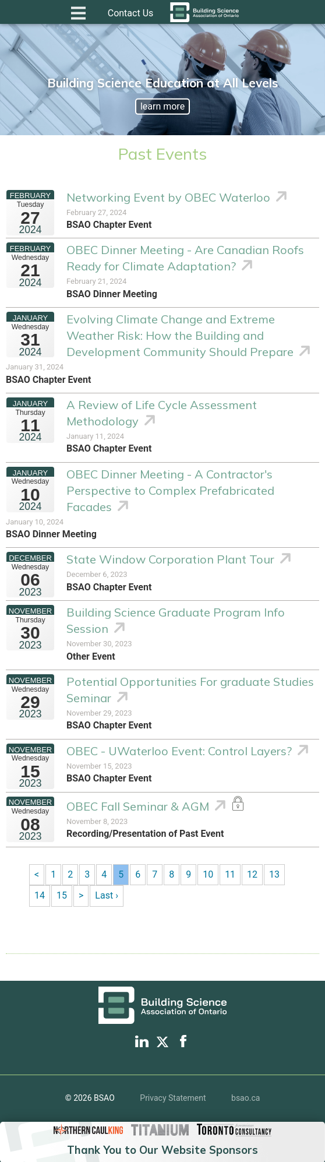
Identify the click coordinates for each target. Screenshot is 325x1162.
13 (274, 874)
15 (61, 895)
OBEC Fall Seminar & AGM (137, 806)
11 (230, 874)
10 (208, 874)
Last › (106, 895)
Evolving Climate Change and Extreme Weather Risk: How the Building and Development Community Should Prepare (180, 335)
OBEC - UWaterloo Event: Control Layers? (179, 751)
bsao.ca (245, 1098)
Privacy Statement (173, 1098)
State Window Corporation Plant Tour (170, 559)
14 (39, 895)
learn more (162, 105)
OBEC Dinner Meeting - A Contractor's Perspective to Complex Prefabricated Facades (170, 490)
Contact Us (131, 13)
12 (252, 874)
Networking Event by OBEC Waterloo (168, 197)
